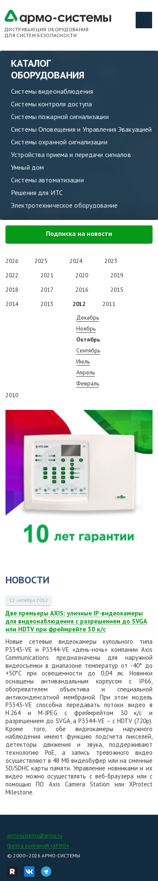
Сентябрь (88, 350)
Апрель (85, 372)
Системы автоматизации (47, 180)
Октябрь (88, 339)
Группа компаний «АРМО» (38, 845)
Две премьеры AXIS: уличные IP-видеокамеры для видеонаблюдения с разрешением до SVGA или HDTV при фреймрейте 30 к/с (76, 621)
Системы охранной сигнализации (59, 142)
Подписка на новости (79, 233)
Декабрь (87, 317)
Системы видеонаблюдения (52, 91)
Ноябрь (86, 328)
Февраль (87, 383)
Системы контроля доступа (51, 104)
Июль (83, 361)
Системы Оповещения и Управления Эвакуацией (81, 129)
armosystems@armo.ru (34, 835)
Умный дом (27, 167)
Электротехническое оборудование (64, 205)
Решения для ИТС (37, 192)
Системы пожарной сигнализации (60, 116)
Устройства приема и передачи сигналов (71, 154)
